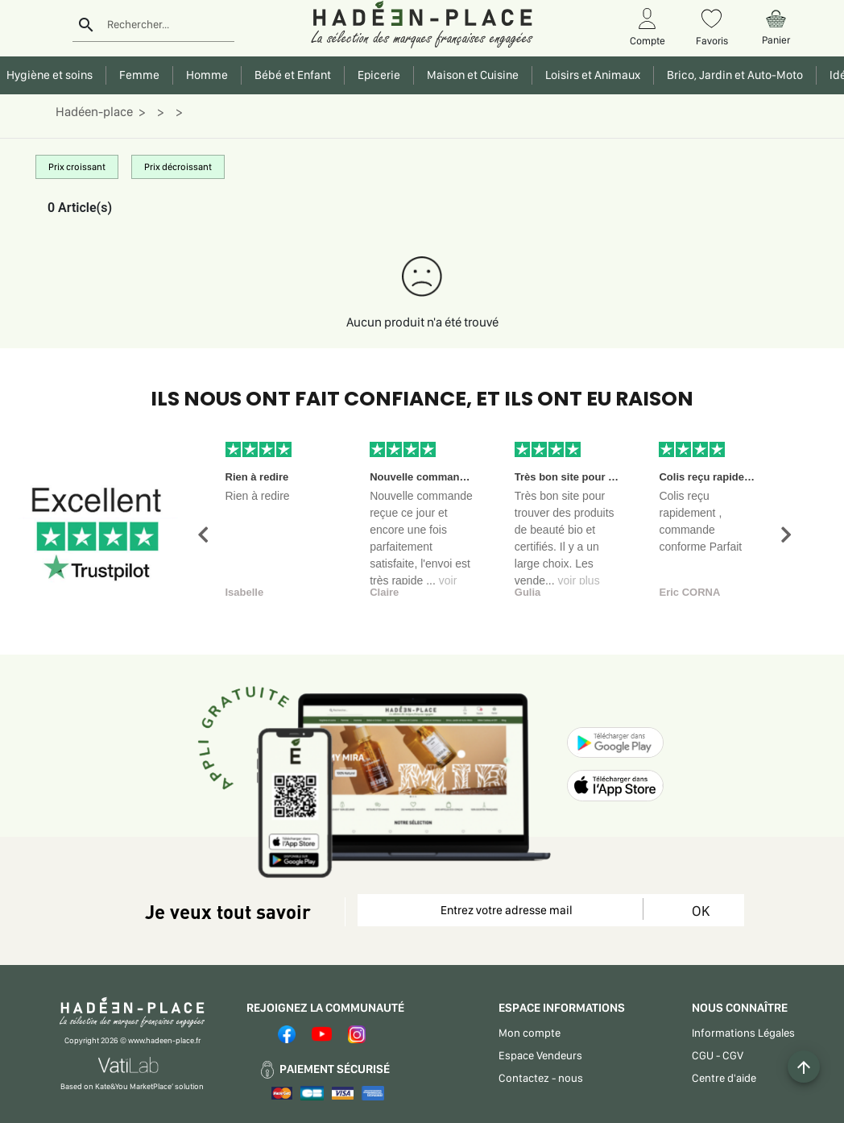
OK (701, 910)
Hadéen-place (94, 111)
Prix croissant (77, 167)
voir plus (579, 580)
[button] (203, 535)
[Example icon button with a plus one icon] (804, 1066)
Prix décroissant (178, 167)
